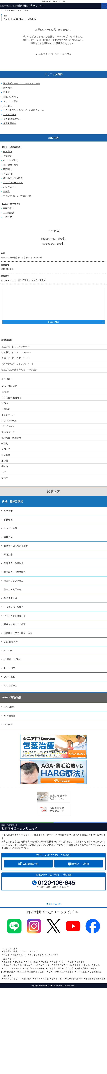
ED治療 (5, 392)
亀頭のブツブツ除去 (13, 178)
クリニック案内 (10, 101)
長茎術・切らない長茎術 (16, 546)
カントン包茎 (10, 528)
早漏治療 (8, 554)
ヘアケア (7, 217)
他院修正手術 (10, 598)
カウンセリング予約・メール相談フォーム (23, 110)
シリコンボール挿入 (13, 182)
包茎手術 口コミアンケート (15, 346)
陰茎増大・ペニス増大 (14, 572)
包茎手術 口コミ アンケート (16, 352)
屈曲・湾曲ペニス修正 (14, 624)
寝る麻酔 (5, 455)
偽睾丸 (6, 191)
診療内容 (7, 88)
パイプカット (9, 187)
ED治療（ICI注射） (13, 659)
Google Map (53, 322)
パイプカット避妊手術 (14, 615)
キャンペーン (7, 415)
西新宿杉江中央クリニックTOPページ (21, 83)
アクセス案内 (52, 955)
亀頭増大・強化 (10, 165)
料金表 (6, 92)
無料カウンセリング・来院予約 (17, 979)
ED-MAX (8, 650)
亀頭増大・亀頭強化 (13, 563)
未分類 (4, 460)
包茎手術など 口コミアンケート (19, 364)
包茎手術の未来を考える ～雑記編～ (19, 369)
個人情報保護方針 (11, 119)
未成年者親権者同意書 (96, 979)
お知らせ (5, 409)
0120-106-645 (7, 269)
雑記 (3, 472)
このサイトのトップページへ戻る (55, 54)
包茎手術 (7, 151)
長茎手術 (7, 173)
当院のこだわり (10, 97)
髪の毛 (4, 478)
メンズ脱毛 (9, 677)
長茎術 (4, 466)
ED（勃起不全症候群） (12, 397)
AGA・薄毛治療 (9, 386)
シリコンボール (8, 420)
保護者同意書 (9, 123)
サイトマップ (9, 114)
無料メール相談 (42, 979)
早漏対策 (7, 156)
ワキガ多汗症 (10, 685)
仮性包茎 (8, 519)
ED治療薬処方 (11, 642)
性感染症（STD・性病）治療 (17, 196)
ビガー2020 (9, 668)
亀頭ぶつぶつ (7, 432)
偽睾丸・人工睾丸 (12, 589)
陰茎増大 (7, 169)
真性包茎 (8, 537)
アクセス (7, 105)
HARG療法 (8, 208)
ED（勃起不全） (11, 160)
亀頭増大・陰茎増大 (11, 438)
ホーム (4, 10)
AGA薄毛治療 (67, 972)
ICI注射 (4, 403)
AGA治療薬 (8, 212)
